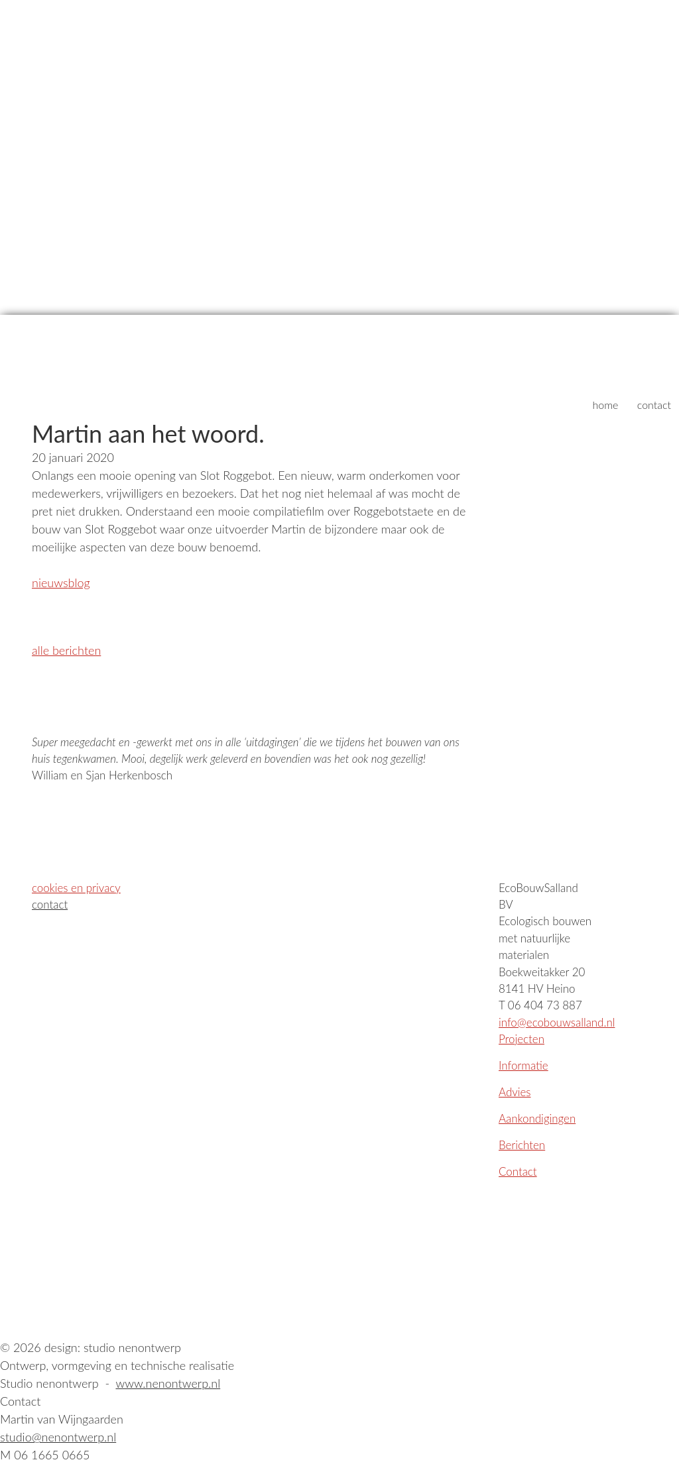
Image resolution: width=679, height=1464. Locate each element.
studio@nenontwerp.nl (58, 1437)
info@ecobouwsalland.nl (557, 1022)
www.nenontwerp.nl (167, 1383)
